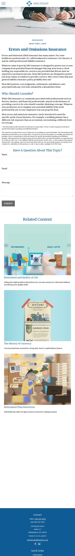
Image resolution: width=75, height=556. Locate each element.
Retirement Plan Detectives (19, 407)
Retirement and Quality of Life (21, 277)
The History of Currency (17, 343)
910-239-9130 (40, 519)
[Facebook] (35, 543)
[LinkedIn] (39, 543)
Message (6, 182)
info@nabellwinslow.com (37, 540)
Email (4, 168)
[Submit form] (8, 203)
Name (4, 154)
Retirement (37, 555)
